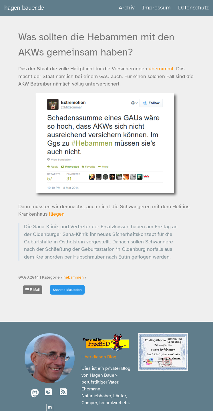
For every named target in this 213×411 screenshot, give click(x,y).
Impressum (156, 7)
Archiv (127, 7)
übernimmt (161, 68)
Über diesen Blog (98, 357)
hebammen (73, 277)
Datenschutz (193, 7)
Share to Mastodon (67, 290)
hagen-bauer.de (24, 7)
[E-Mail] (32, 290)
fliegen (57, 214)
